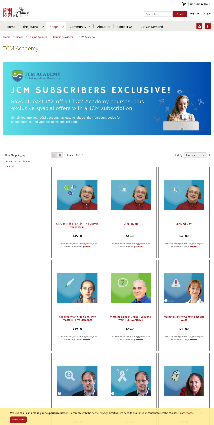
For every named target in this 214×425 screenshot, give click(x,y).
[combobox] (158, 14)
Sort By (178, 155)
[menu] (107, 26)
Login (207, 13)
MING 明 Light (184, 224)
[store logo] (16, 12)
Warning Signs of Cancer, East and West (184, 318)
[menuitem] (32, 26)
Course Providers (63, 37)
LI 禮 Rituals (131, 224)
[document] (107, 416)
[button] (200, 4)
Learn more (185, 412)
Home (11, 26)
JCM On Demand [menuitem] (151, 26)
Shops (20, 37)
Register (194, 13)
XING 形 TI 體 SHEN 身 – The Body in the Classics (77, 225)
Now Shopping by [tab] (15, 155)
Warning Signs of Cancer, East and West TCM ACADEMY (130, 318)
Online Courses (39, 37)
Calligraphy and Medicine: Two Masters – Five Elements (77, 318)
